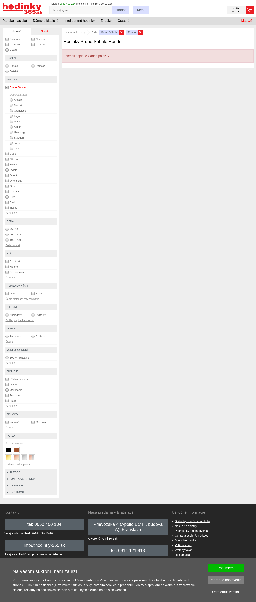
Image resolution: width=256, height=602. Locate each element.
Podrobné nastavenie (225, 580)
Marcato (17, 105)
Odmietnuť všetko (225, 592)
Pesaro (16, 121)
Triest (15, 148)
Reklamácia (182, 554)
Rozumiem (225, 568)
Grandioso (18, 110)
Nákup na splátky (186, 526)
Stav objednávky (185, 540)
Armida (16, 100)
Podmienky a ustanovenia (191, 530)
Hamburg (17, 132)
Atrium (15, 127)
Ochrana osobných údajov (191, 535)
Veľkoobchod (183, 545)
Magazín (247, 20)
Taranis (16, 143)
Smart (44, 31)
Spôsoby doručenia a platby (192, 521)
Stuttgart (17, 137)
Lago (15, 116)
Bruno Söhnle (15, 87)
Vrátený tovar (183, 550)
